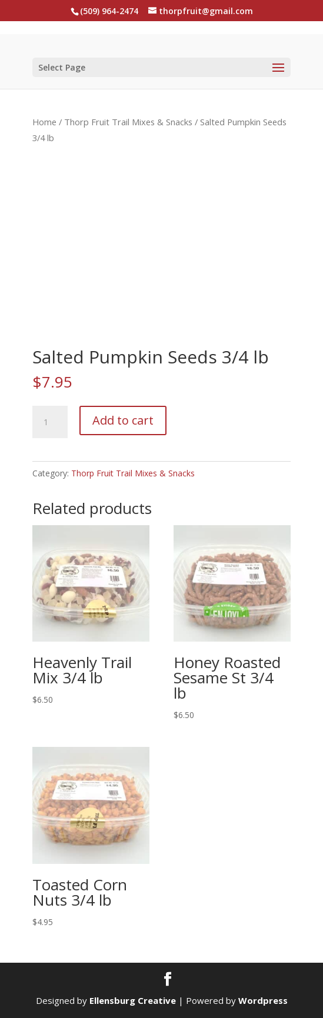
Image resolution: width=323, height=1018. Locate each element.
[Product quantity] (50, 422)
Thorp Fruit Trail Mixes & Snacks (128, 122)
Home (44, 122)
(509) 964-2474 (109, 10)
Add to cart (123, 420)
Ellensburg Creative (132, 1000)
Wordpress (263, 1000)
